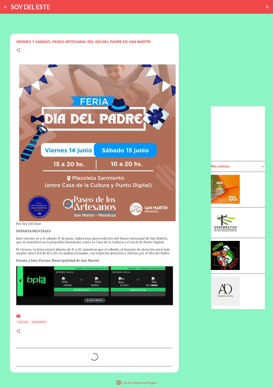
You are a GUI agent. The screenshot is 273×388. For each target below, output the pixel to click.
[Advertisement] (240, 133)
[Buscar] (267, 7)
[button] (18, 50)
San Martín (39, 321)
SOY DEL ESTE (30, 7)
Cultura (23, 321)
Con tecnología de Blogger (136, 382)
